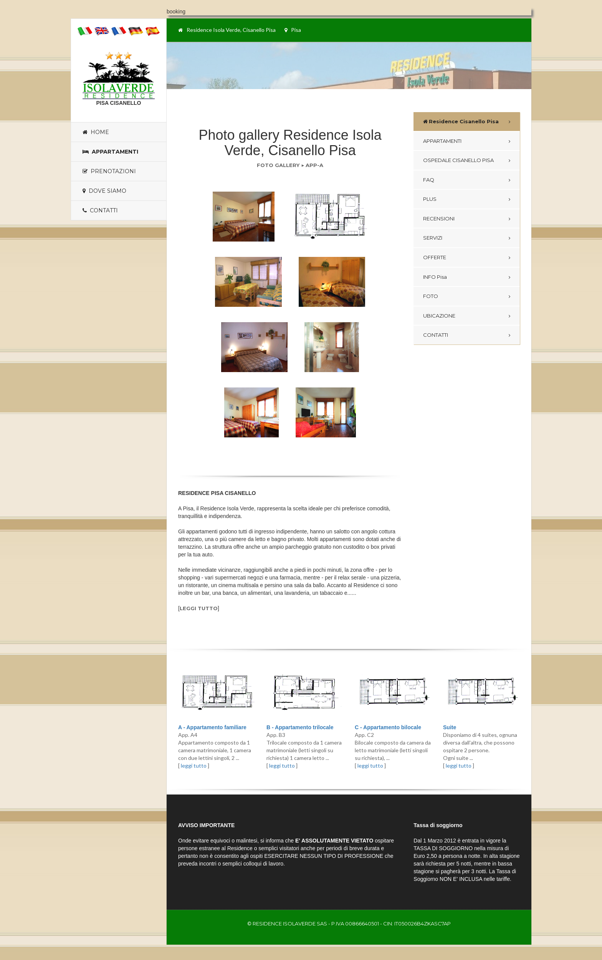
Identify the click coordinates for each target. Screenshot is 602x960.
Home (96, 132)
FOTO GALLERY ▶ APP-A (290, 165)
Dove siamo (104, 190)
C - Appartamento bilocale (388, 727)
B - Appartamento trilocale (300, 727)
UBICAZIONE (439, 316)
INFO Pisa (435, 277)
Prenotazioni (109, 171)
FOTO (430, 296)
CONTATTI (435, 335)
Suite (449, 727)
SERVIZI (432, 238)
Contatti (100, 210)
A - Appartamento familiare (212, 727)
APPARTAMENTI (442, 141)
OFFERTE (434, 257)
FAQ (428, 180)
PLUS (430, 199)
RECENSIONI (439, 218)
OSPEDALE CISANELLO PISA (458, 160)
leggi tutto (199, 608)
